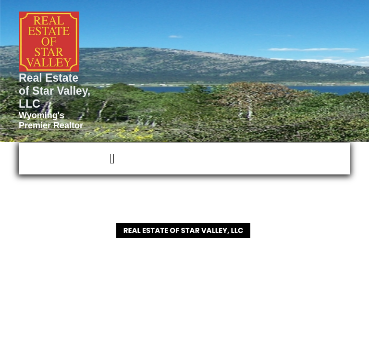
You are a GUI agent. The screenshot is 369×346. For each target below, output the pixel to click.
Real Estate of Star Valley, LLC (54, 91)
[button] (69, 158)
